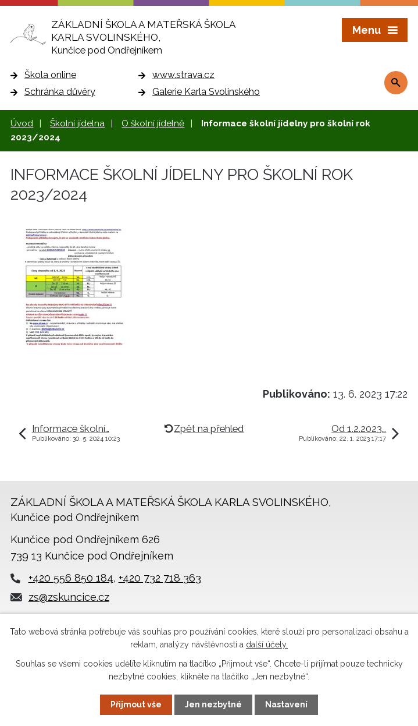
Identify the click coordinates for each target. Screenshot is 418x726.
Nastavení (286, 704)
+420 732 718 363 (160, 578)
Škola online (50, 74)
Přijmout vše (136, 704)
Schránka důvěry (59, 91)
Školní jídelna (77, 123)
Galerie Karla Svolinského (206, 91)
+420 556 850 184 (70, 578)
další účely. (267, 644)
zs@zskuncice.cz (68, 597)
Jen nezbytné (213, 704)
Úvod (21, 123)
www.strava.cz (183, 74)
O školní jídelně (153, 123)
